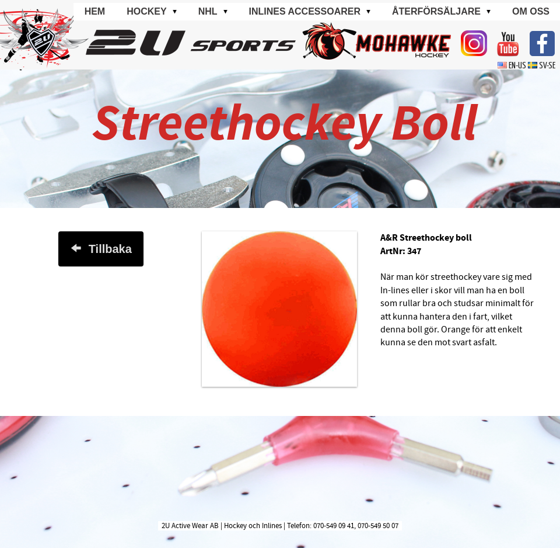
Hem (95, 11)
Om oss (531, 11)
